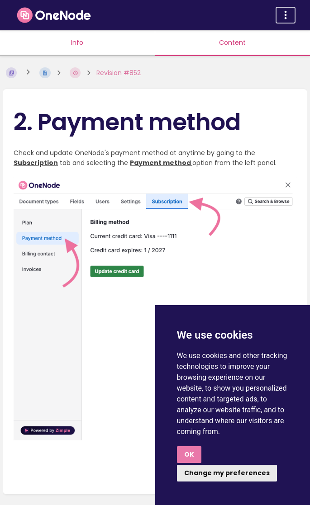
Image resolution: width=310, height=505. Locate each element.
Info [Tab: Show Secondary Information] (77, 42)
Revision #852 (118, 72)
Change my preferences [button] (227, 472)
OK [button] (189, 454)
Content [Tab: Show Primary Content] (232, 42)
